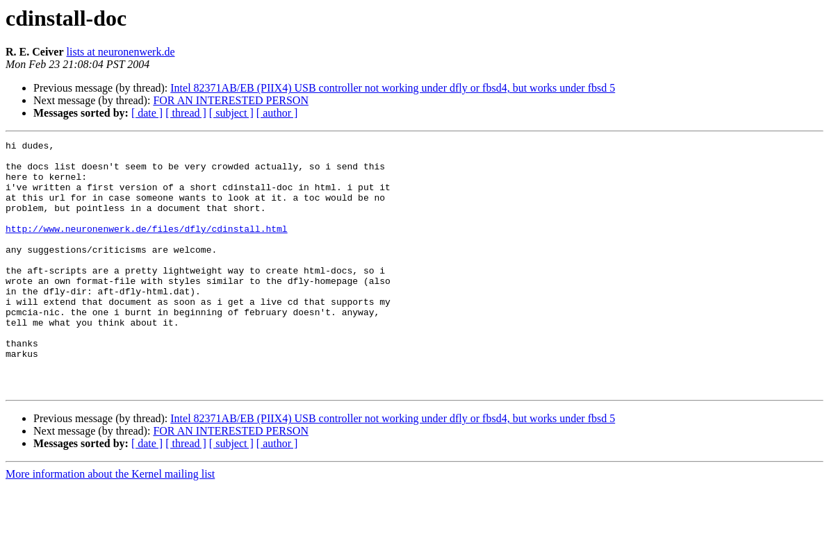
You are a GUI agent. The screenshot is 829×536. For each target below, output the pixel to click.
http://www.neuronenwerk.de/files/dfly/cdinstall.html (147, 247)
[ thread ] (185, 113)
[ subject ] (231, 113)
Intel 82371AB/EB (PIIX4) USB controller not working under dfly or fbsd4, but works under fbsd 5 (392, 88)
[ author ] (277, 113)
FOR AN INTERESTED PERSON (231, 100)
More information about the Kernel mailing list (110, 524)
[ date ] (147, 113)
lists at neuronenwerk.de (121, 52)
